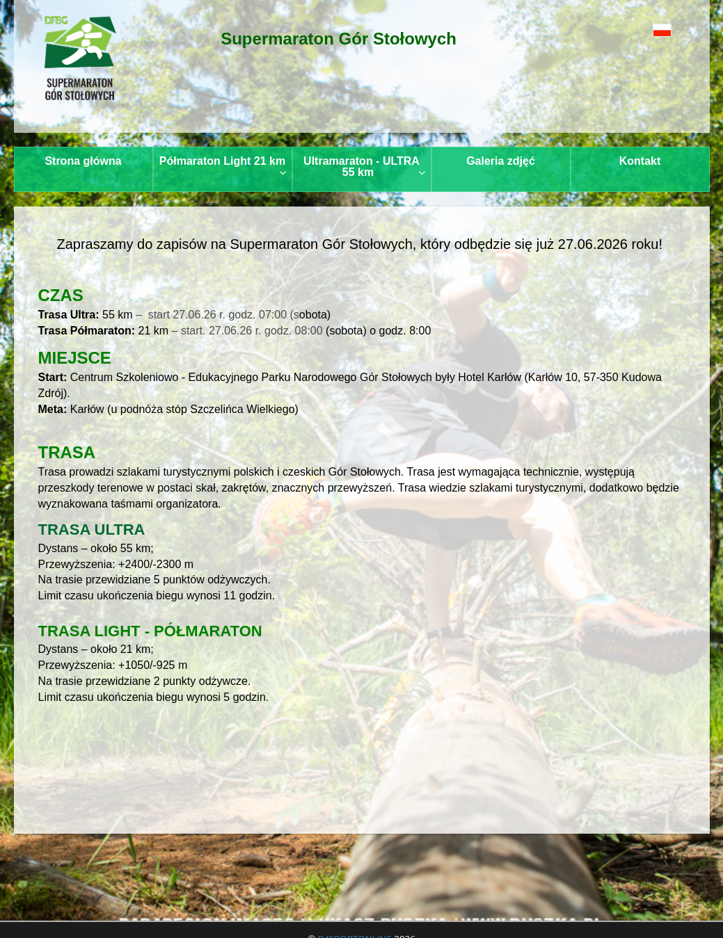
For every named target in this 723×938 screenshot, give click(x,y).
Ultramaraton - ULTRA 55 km (363, 166)
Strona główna (83, 161)
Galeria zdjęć (500, 161)
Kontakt (640, 161)
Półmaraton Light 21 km (222, 166)
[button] (643, 29)
